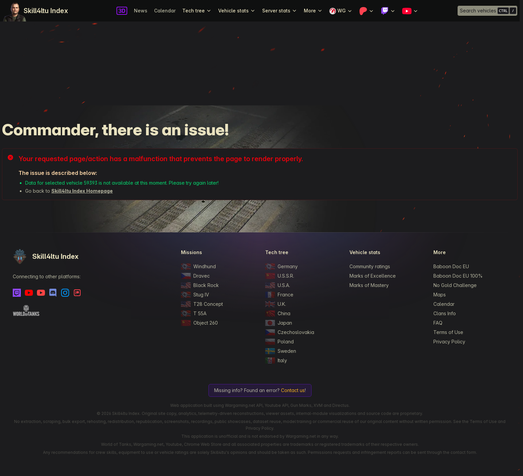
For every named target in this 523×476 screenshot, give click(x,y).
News (140, 10)
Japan (278, 323)
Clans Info (444, 313)
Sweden (280, 351)
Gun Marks (301, 405)
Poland (279, 342)
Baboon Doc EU (451, 266)
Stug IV (195, 295)
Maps (439, 294)
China (277, 314)
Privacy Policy (449, 341)
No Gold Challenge (455, 285)
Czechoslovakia (289, 332)
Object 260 (199, 323)
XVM (318, 405)
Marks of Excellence (372, 276)
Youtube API (276, 405)
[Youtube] (29, 293)
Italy (276, 361)
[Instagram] (65, 293)
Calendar (165, 10)
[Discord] (53, 293)
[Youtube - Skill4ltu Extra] (41, 293)
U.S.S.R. (279, 276)
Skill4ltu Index (45, 11)
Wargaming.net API (244, 405)
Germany (281, 267)
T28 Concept (202, 304)
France (279, 295)
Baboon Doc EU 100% (458, 276)
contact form (463, 452)
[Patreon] (77, 293)
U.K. (275, 304)
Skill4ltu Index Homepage (82, 191)
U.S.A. (277, 285)
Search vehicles (478, 10)
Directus (340, 405)
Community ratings (369, 266)
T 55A (193, 314)
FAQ (437, 323)
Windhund (198, 267)
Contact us (293, 390)
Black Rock (200, 285)
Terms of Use (448, 332)
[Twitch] (17, 293)
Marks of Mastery (369, 285)
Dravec (195, 276)
